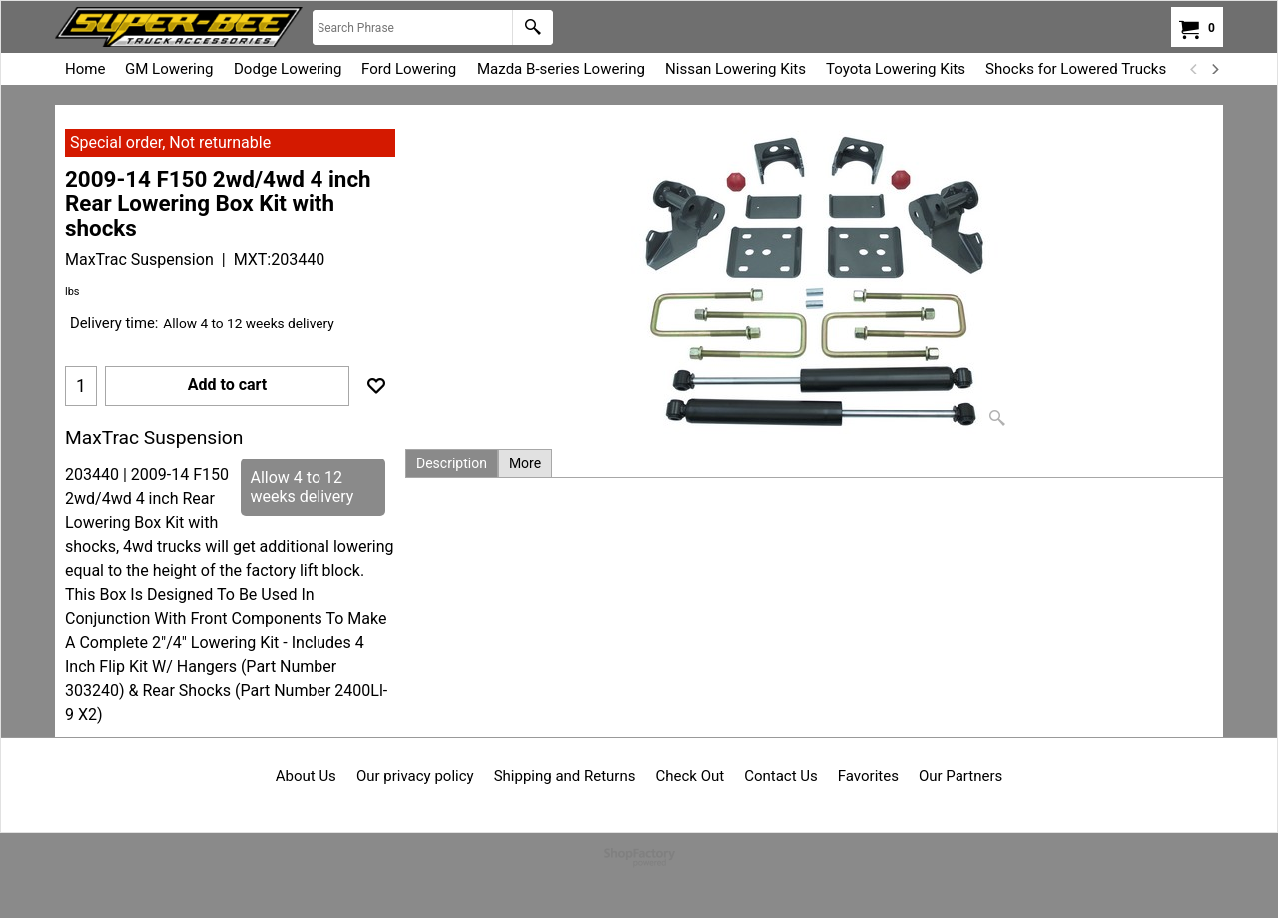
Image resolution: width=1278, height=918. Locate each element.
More (525, 463)
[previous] (1194, 69)
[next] (1214, 69)
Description (451, 463)
